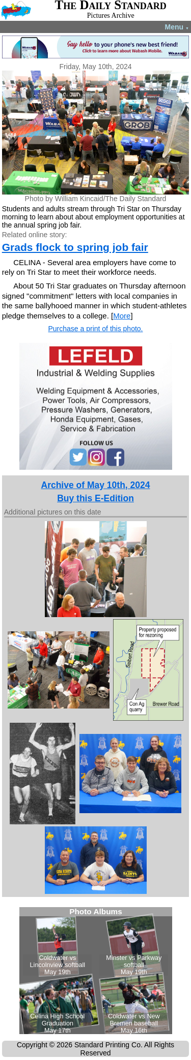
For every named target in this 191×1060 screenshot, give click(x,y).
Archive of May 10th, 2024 (95, 485)
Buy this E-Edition (95, 498)
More (121, 315)
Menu (177, 27)
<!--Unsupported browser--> (95, 970)
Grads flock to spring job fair (75, 247)
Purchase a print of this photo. (95, 329)
